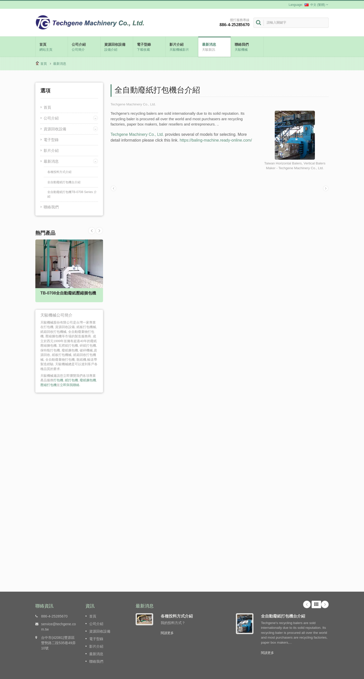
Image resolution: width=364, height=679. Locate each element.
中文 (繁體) (315, 5)
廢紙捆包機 (88, 380)
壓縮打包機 (48, 385)
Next (92, 230)
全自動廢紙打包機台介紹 (63, 182)
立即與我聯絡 (69, 385)
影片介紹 (182, 47)
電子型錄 (149, 47)
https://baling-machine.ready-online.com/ (216, 140)
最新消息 (214, 47)
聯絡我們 (247, 47)
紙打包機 (71, 380)
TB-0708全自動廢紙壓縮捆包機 (68, 293)
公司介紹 (84, 47)
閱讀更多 (167, 633)
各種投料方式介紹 (59, 172)
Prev (99, 230)
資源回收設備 (117, 47)
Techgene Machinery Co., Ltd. (137, 134)
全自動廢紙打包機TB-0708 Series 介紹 (72, 194)
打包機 (58, 380)
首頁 (52, 47)
